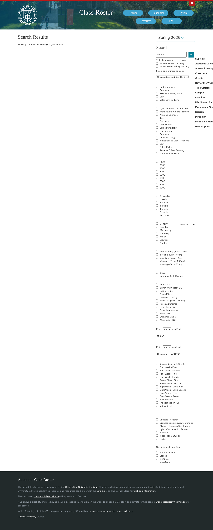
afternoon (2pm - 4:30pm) (172, 261)
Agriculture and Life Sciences (174, 108)
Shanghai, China (168, 317)
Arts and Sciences (169, 115)
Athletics (164, 118)
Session (199, 112)
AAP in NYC (165, 285)
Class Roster (96, 12)
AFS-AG (172, 336)
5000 (162, 175)
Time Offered (202, 88)
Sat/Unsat (164, 459)
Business (164, 121)
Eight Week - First (168, 393)
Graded (163, 456)
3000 (162, 168)
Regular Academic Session (173, 364)
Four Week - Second (170, 371)
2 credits (164, 203)
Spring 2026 (171, 37)
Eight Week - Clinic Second (173, 390)
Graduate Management (171, 93)
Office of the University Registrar (81, 487)
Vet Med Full (166, 406)
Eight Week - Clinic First (171, 387)
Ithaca (162, 273)
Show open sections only (171, 63)
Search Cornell (192, 3)
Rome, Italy (165, 314)
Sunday (163, 243)
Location (200, 97)
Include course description (172, 60)
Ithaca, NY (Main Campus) (172, 301)
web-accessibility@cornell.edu (171, 501)
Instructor (200, 117)
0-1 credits (165, 196)
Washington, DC (167, 320)
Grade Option (202, 126)
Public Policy (166, 147)
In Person (164, 433)
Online (163, 439)
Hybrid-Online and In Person (174, 429)
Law (161, 97)
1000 (162, 162)
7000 (162, 181)
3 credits (164, 206)
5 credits (164, 212)
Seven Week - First (169, 380)
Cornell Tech (166, 125)
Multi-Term (165, 462)
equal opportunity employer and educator (111, 511)
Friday (163, 237)
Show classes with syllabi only (174, 66)
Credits (199, 78)
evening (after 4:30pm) (171, 264)
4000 (162, 172)
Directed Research (169, 420)
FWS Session (166, 400)
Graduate (164, 90)
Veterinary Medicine (169, 100)
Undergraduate (167, 87)
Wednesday (165, 230)
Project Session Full (169, 403)
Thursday (164, 233)
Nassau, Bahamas (168, 304)
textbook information (144, 490)
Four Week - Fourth (169, 377)
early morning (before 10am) (173, 252)
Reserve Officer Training (172, 150)
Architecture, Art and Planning (174, 112)
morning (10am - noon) (171, 255)
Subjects (200, 59)
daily (152, 487)
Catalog (101, 490)
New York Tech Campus (171, 276)
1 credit (163, 199)
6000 (162, 178)
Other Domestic (167, 307)
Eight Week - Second (170, 396)
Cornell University (168, 128)
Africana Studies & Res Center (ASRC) (172, 77)
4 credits (164, 209)
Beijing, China (166, 291)
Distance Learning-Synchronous (176, 426)
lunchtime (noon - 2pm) (171, 258)
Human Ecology (167, 137)
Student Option (167, 453)
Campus (199, 92)
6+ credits (164, 215)
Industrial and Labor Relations (174, 141)
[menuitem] (133, 13)
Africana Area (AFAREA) (172, 354)
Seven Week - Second (171, 383)
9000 (162, 188)
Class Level (201, 73)
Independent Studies (170, 436)
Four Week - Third (169, 374)
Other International (169, 310)
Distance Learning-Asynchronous (176, 423)
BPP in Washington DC (171, 288)
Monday (164, 224)
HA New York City (168, 297)
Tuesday (164, 227)
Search (162, 47)
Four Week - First (168, 367)
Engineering (166, 131)
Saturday (164, 240)
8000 (162, 184)
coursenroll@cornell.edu (46, 496)
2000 (162, 165)
